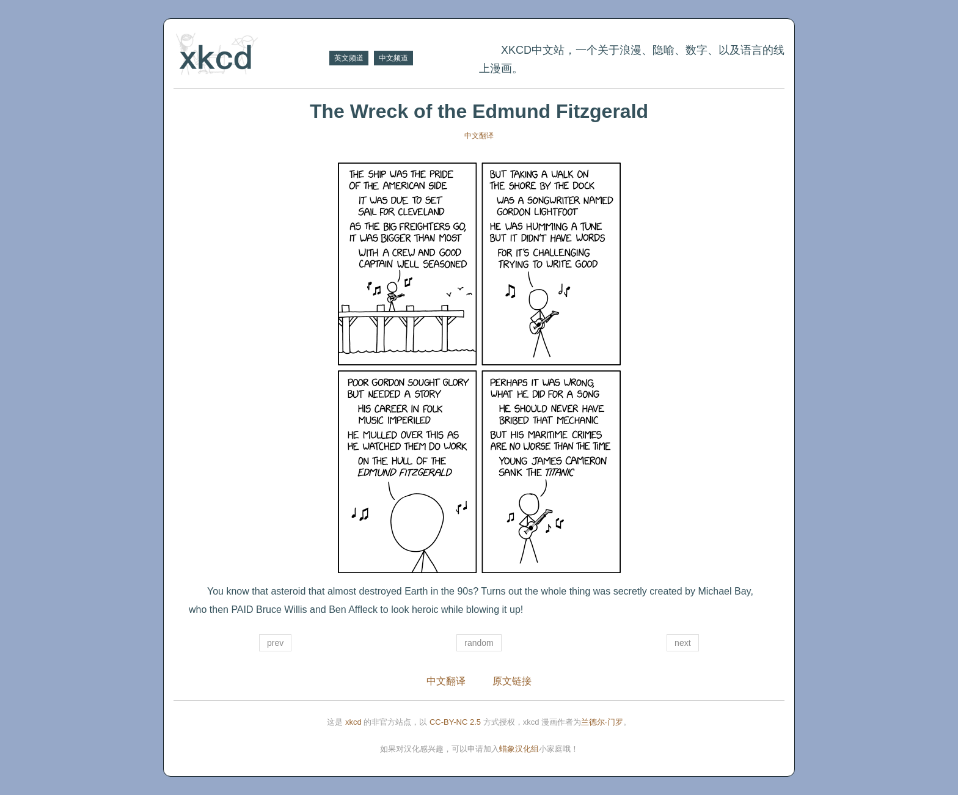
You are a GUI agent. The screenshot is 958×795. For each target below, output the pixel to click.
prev (275, 643)
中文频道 (393, 58)
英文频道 (349, 58)
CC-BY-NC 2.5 (455, 722)
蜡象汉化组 (519, 748)
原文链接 (512, 681)
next (682, 643)
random (478, 643)
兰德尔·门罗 (602, 722)
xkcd (353, 722)
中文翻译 (479, 135)
